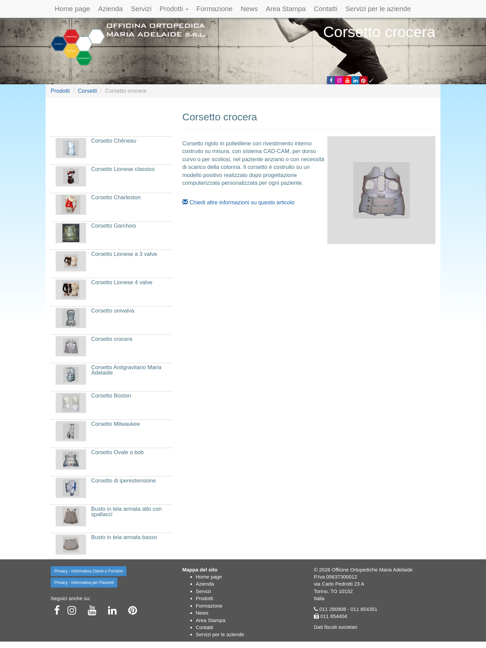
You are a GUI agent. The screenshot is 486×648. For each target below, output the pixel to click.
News (249, 8)
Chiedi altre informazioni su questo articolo (238, 202)
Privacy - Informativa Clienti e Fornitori (88, 571)
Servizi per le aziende (378, 8)
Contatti (326, 8)
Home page (72, 8)
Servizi (141, 8)
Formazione (214, 8)
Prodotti (174, 8)
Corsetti (87, 91)
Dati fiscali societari (335, 627)
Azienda (110, 8)
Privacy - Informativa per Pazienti (84, 582)
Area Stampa (286, 8)
